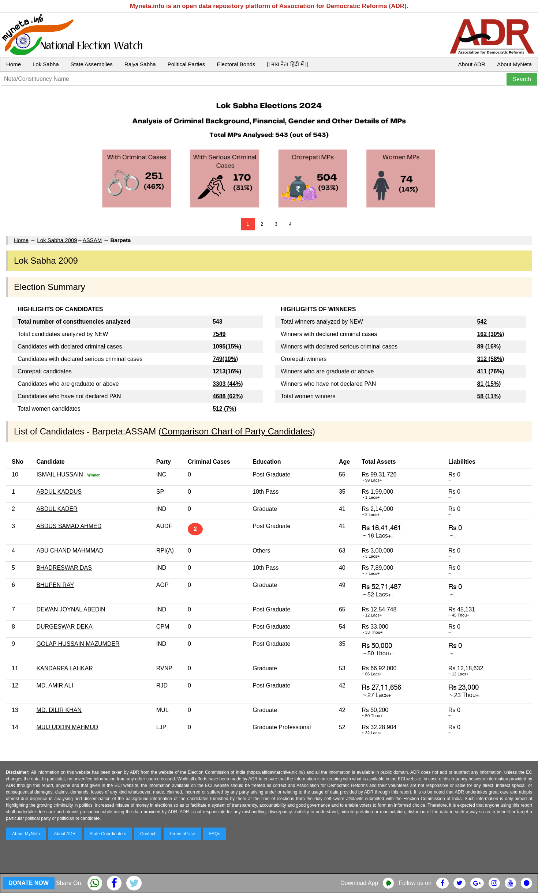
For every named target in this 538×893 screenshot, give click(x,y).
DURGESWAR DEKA (64, 626)
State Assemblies (92, 64)
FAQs (214, 833)
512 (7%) (224, 409)
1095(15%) (227, 346)
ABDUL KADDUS (59, 492)
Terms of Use (182, 833)
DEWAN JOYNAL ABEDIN (70, 609)
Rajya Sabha (140, 64)
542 (482, 322)
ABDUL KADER (56, 509)
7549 (219, 334)
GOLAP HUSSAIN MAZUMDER (77, 644)
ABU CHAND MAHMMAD (69, 550)
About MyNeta (514, 64)
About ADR (471, 64)
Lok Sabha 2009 (57, 240)
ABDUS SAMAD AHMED (68, 526)
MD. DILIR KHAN (59, 710)
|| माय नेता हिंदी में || (287, 64)
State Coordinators (108, 833)
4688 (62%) (228, 396)
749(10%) (225, 359)
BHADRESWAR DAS (63, 568)
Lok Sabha (46, 64)
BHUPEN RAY (55, 585)
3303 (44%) (228, 384)
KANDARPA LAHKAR (64, 668)
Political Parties (186, 64)
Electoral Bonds (236, 64)
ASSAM (92, 240)
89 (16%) (489, 346)
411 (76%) (490, 371)
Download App (359, 883)
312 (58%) (490, 359)
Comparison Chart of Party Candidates (236, 431)
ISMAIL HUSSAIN (59, 474)
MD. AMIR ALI (54, 685)
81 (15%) (489, 384)
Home (13, 64)
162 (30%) (490, 334)
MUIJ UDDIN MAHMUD (67, 727)
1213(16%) (227, 371)
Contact (147, 833)
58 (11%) (489, 396)
